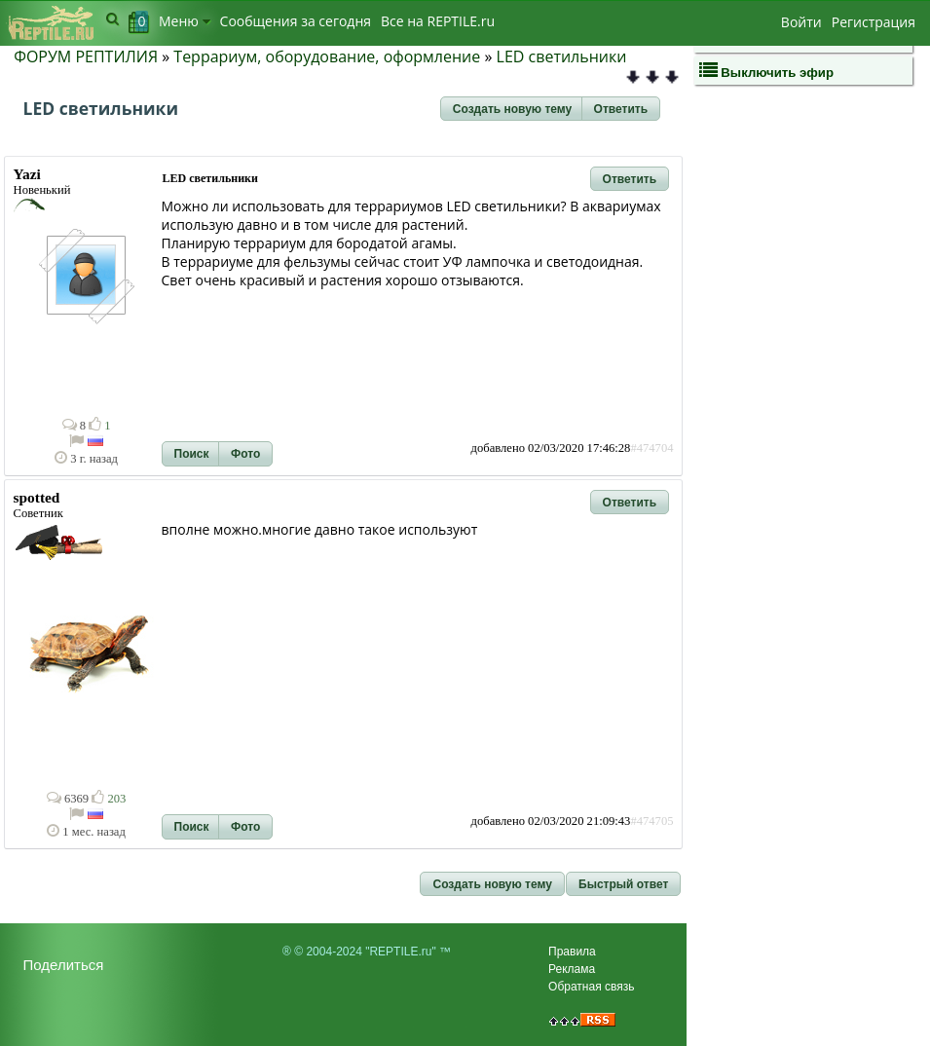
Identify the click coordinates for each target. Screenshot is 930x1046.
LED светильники (562, 56)
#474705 (651, 821)
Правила (572, 951)
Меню (184, 21)
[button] (512, 109)
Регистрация (873, 22)
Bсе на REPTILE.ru (438, 21)
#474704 (651, 448)
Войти (801, 22)
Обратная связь (591, 986)
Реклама (571, 969)
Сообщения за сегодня (295, 21)
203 (109, 798)
